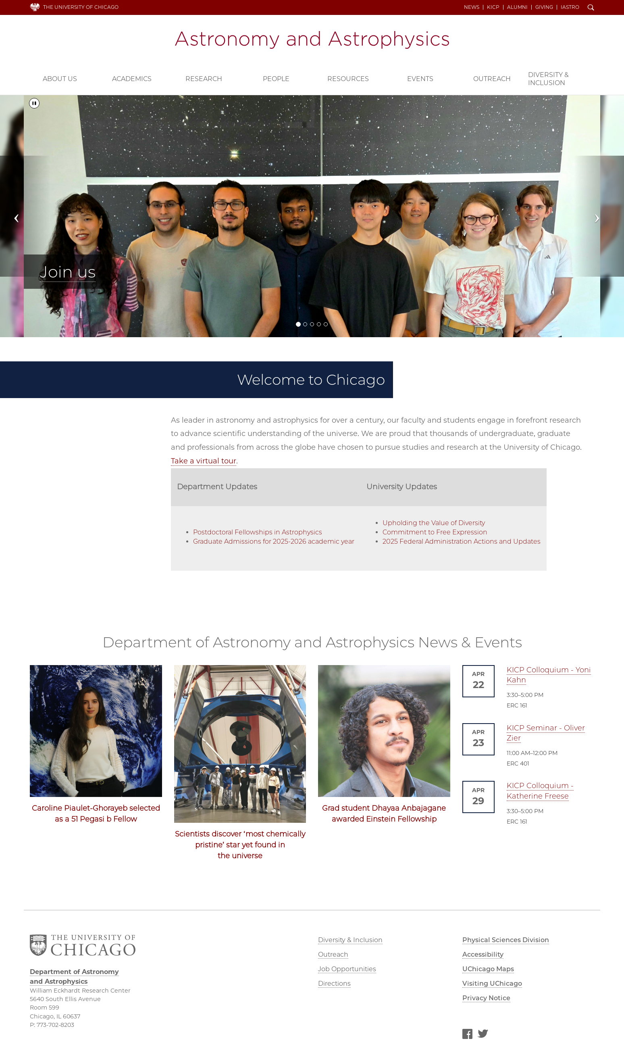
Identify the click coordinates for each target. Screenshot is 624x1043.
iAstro (570, 7)
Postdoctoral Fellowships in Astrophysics (257, 532)
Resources (348, 79)
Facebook (467, 1035)
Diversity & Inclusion (548, 79)
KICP (493, 7)
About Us (60, 79)
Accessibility (482, 954)
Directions (334, 983)
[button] (25, 216)
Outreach (492, 79)
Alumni (517, 7)
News (471, 7)
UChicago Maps (488, 969)
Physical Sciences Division (505, 940)
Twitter (482, 1035)
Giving (544, 7)
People (276, 79)
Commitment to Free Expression (435, 532)
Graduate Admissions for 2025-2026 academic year (273, 541)
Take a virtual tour (203, 461)
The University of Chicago (81, 7)
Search (591, 8)
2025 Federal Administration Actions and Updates (462, 541)
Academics (132, 79)
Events (420, 79)
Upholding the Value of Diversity (434, 523)
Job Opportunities (347, 969)
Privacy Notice (486, 998)
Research (203, 79)
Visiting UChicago (492, 983)
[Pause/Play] (34, 103)
